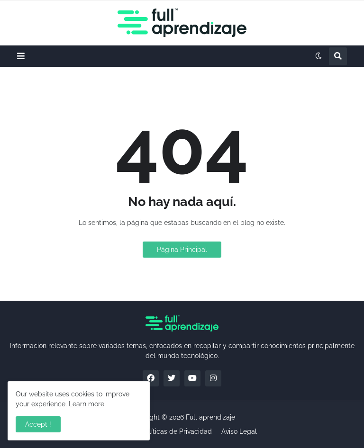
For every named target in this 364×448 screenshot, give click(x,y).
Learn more (86, 404)
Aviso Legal (239, 431)
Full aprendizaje (210, 417)
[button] (20, 56)
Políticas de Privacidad (176, 431)
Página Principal (182, 249)
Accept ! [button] (38, 424)
